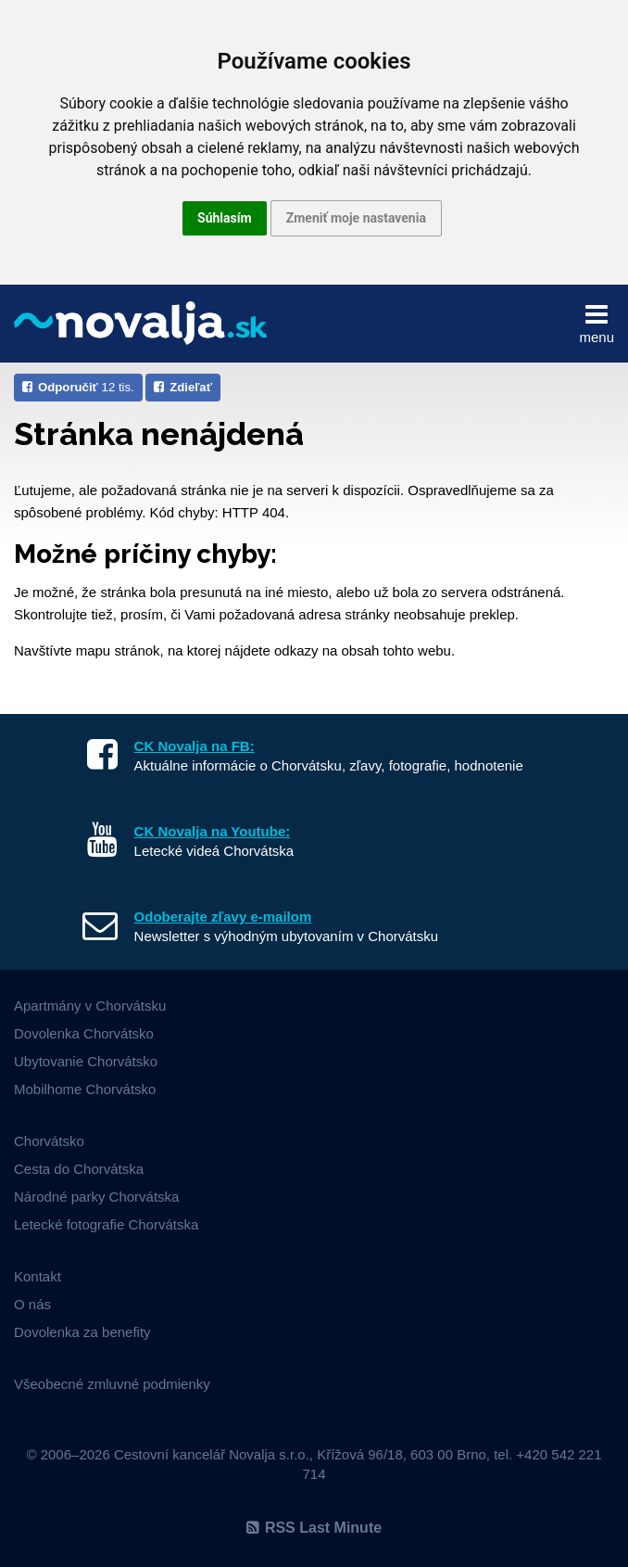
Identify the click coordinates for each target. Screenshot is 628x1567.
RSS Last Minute (314, 1527)
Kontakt (37, 1276)
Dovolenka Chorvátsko (84, 1033)
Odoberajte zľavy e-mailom (223, 916)
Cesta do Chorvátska (79, 1169)
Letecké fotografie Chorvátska (106, 1224)
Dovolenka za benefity (82, 1332)
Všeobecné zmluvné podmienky (112, 1384)
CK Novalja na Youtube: (212, 831)
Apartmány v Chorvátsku (90, 1005)
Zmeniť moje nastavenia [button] (356, 217)
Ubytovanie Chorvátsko (85, 1061)
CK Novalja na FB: (194, 746)
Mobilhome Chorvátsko (85, 1089)
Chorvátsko (49, 1141)
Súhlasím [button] (224, 217)
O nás (32, 1304)
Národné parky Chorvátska (96, 1196)
